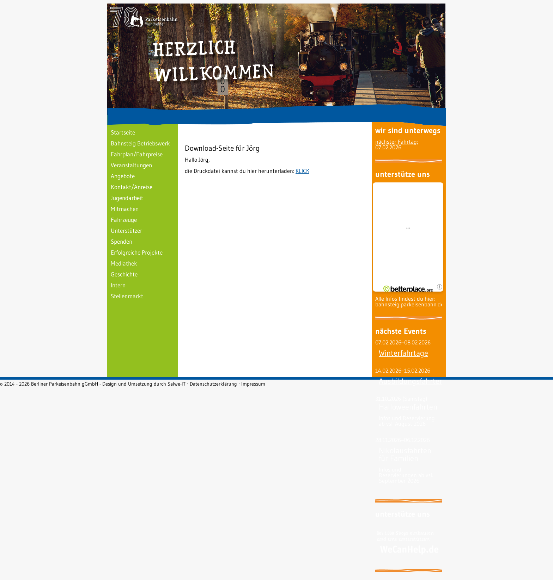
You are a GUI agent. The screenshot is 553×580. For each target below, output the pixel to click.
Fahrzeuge (124, 219)
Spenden (121, 241)
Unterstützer (126, 230)
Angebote (123, 176)
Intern (118, 285)
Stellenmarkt (127, 296)
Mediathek (124, 263)
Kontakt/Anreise (131, 187)
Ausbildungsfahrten (411, 381)
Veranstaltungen (131, 165)
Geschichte (124, 274)
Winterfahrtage (403, 353)
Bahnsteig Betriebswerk (140, 143)
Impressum (253, 384)
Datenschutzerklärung (213, 384)
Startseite (123, 132)
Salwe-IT (177, 384)
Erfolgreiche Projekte (137, 252)
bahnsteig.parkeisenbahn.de (409, 304)
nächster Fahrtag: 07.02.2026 (396, 144)
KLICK (302, 170)
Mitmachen (125, 208)
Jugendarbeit (127, 197)
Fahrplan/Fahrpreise (137, 154)
